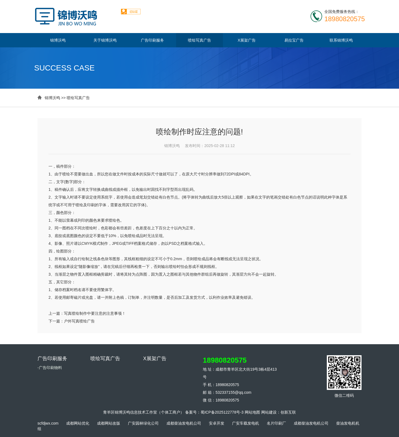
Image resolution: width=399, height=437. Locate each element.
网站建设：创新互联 (278, 412)
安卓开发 (216, 423)
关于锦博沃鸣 (105, 40)
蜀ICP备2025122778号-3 (222, 412)
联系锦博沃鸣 (341, 40)
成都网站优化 (77, 423)
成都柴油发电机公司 (183, 423)
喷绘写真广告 (199, 40)
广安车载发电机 (245, 423)
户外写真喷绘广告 (79, 321)
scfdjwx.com (47, 423)
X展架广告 (247, 40)
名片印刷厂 (276, 423)
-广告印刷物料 (49, 367)
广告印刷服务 (152, 40)
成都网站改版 (108, 423)
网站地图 (252, 412)
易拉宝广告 (294, 40)
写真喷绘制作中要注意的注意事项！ (95, 313)
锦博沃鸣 (58, 40)
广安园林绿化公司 (143, 423)
